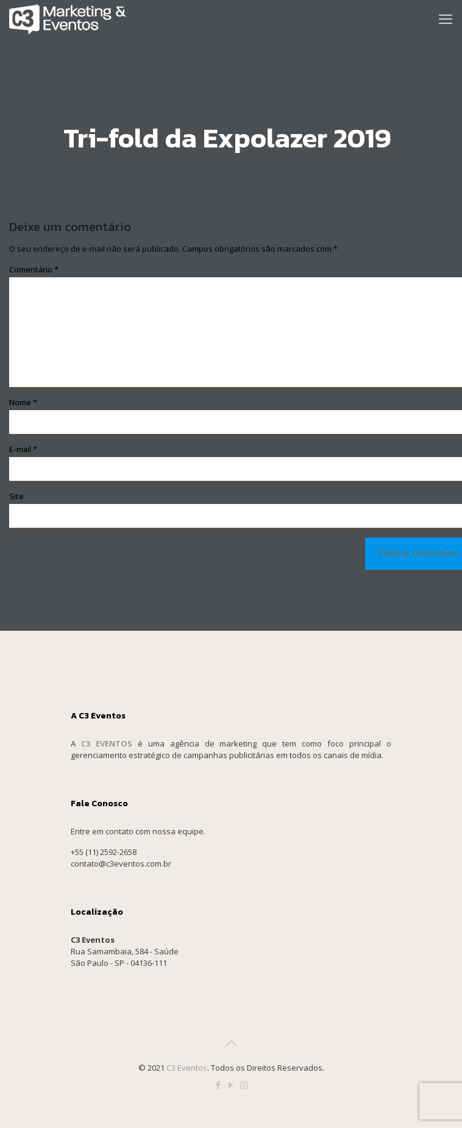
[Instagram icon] (244, 1085)
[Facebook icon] (218, 1085)
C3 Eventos (186, 1067)
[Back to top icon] (231, 1043)
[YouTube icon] (231, 1085)
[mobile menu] (445, 18)
